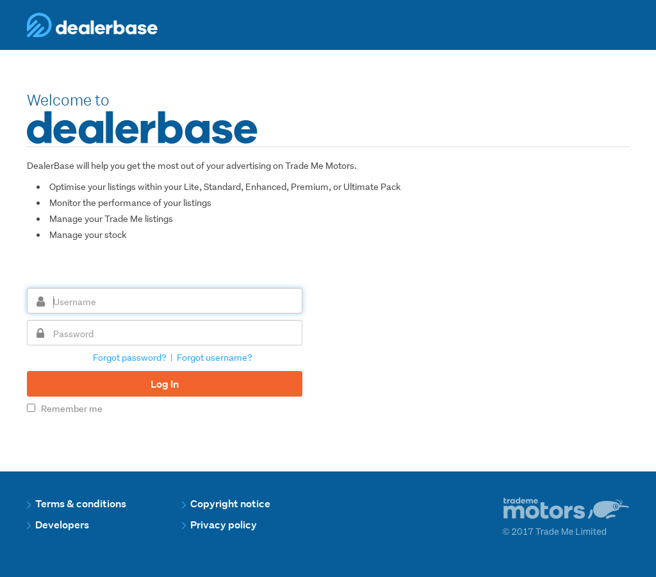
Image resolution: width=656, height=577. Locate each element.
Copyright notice (226, 503)
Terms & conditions (76, 503)
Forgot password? (130, 357)
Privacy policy (219, 525)
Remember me (64, 409)
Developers (58, 525)
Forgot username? (214, 357)
